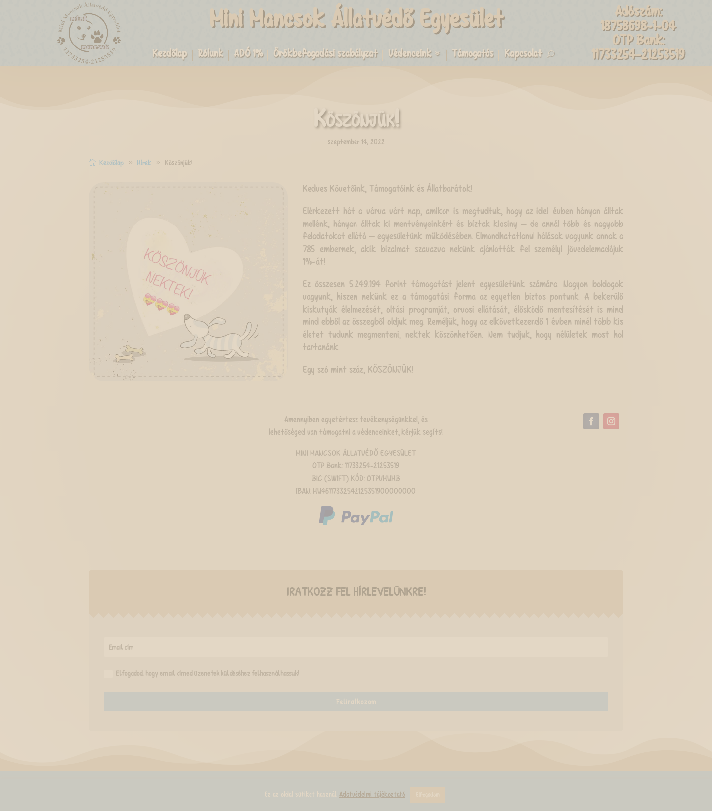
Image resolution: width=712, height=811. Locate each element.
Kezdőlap (169, 55)
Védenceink (409, 55)
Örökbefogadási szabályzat (325, 55)
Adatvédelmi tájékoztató (372, 794)
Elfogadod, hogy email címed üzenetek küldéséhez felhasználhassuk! (201, 673)
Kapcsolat (523, 55)
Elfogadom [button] (428, 795)
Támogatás (472, 55)
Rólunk (210, 55)
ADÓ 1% (248, 55)
